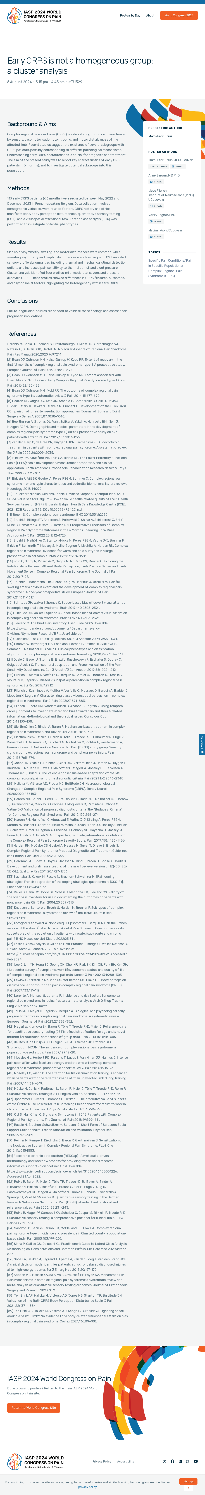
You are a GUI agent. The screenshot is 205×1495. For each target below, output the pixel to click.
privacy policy (87, 1487)
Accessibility (125, 1461)
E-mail (179, 166)
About (150, 15)
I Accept (188, 1481)
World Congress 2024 (179, 15)
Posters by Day (130, 15)
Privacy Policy (101, 1461)
